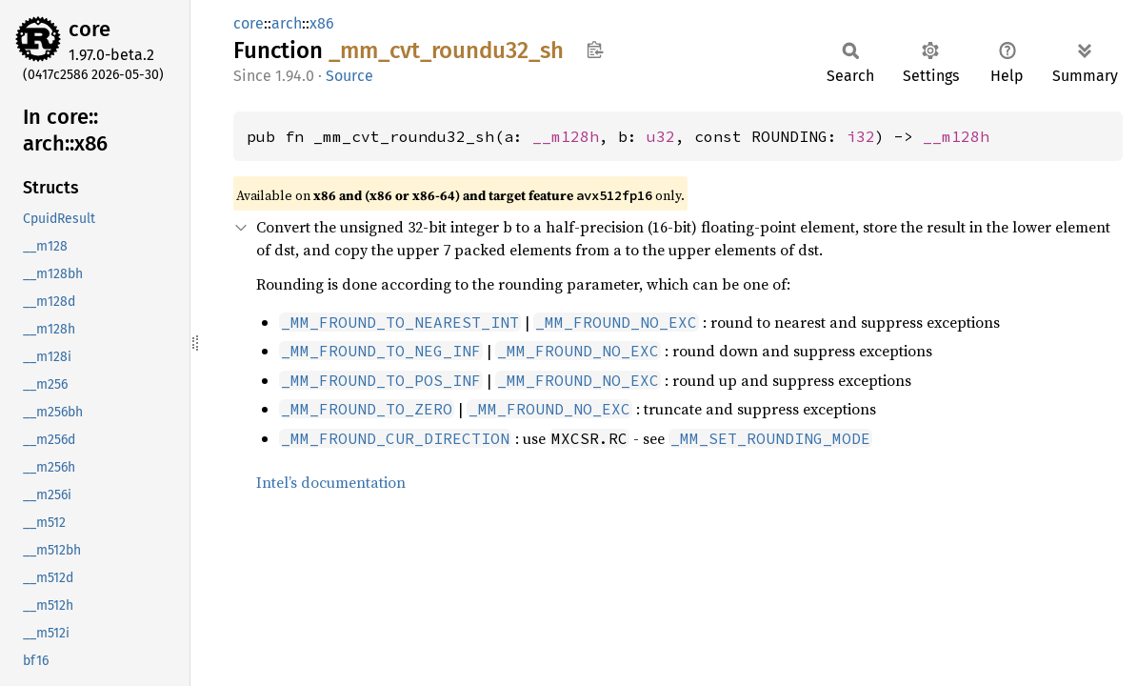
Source (349, 76)
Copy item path (594, 49)
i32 (861, 136)
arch (286, 23)
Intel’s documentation (331, 482)
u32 (661, 136)
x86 (321, 23)
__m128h (565, 136)
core (89, 29)
